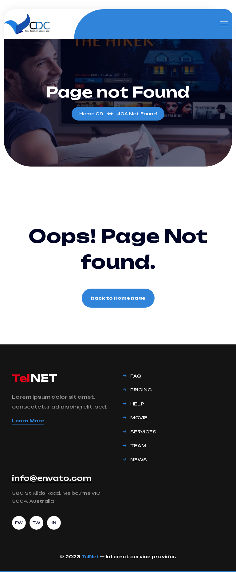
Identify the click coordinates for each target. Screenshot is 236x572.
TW (36, 522)
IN (54, 522)
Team (138, 445)
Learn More (28, 420)
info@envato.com (52, 478)
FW (19, 522)
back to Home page (118, 298)
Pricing (141, 389)
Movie (139, 417)
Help (137, 403)
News (138, 459)
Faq (135, 375)
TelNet (90, 556)
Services (143, 431)
